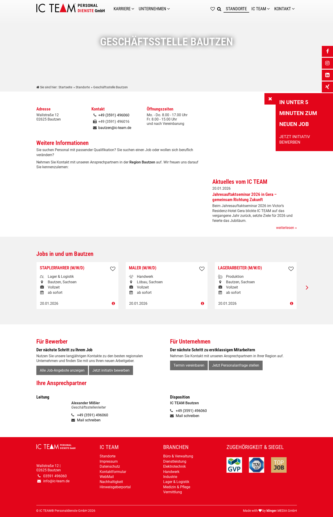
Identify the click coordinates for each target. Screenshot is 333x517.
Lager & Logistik (176, 482)
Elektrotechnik (174, 466)
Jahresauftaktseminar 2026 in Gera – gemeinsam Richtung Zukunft (244, 197)
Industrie (170, 477)
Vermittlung (172, 492)
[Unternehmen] (169, 9)
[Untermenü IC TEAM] (269, 9)
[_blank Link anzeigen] (327, 51)
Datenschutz (110, 466)
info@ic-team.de (56, 481)
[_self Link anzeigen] (270, 99)
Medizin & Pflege (176, 487)
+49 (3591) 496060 (113, 115)
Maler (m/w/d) (142, 267)
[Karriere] (133, 9)
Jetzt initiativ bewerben (111, 370)
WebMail (107, 477)
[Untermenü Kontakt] (294, 9)
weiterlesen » (286, 228)
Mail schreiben (89, 420)
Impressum (109, 461)
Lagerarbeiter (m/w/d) (240, 267)
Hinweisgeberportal (115, 487)
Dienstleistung (174, 461)
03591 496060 (55, 476)
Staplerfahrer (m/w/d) (62, 267)
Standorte (107, 456)
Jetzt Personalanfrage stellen (235, 365)
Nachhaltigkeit (111, 482)
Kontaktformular (113, 472)
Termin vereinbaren (188, 365)
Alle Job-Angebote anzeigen (62, 370)
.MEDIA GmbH (281, 511)
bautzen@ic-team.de (114, 128)
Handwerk (171, 472)
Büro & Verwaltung (178, 456)
